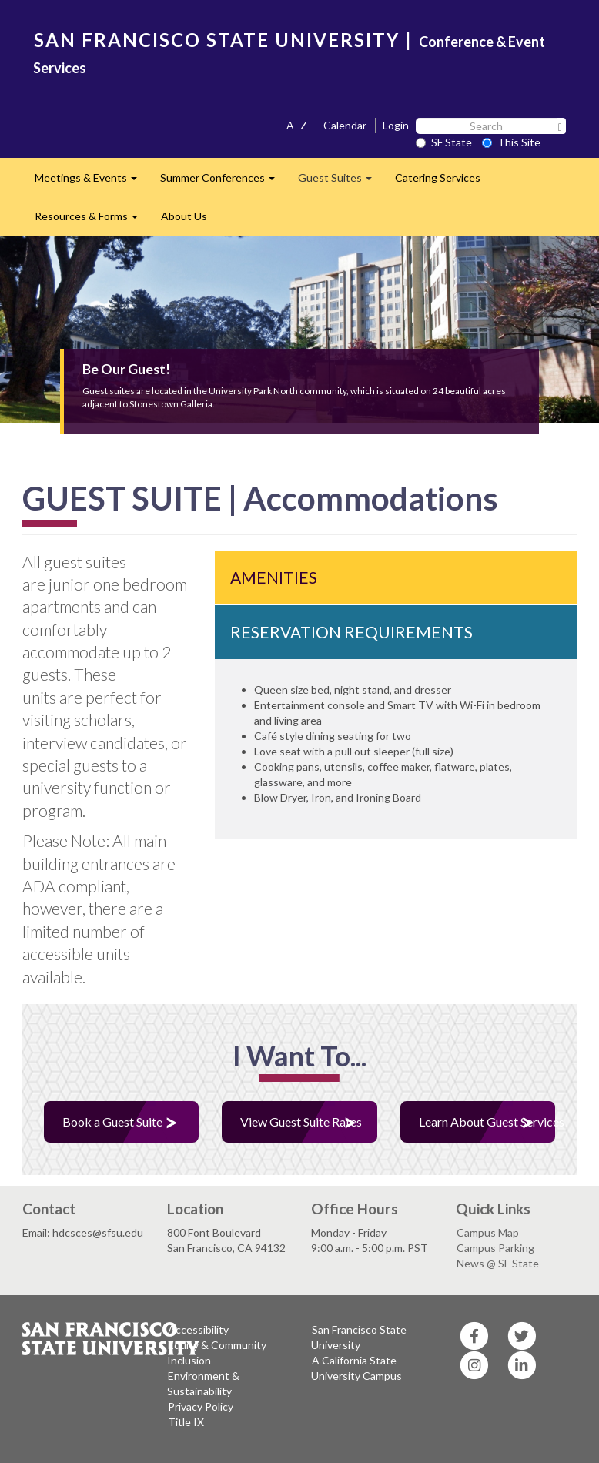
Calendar (344, 125)
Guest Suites (340, 182)
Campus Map (488, 1232)
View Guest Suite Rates (301, 1121)
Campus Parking (495, 1247)
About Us (184, 216)
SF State (444, 142)
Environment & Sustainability (203, 1383)
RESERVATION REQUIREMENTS (351, 631)
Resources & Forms (92, 220)
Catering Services (437, 177)
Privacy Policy (200, 1406)
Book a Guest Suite (112, 1121)
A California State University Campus (356, 1368)
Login (396, 125)
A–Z (296, 125)
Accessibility (198, 1329)
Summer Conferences (223, 182)
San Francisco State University (359, 1337)
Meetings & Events (92, 182)
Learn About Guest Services (487, 1121)
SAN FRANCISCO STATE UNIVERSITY (217, 39)
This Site (511, 142)
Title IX (186, 1421)
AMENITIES (273, 577)
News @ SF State (498, 1263)
